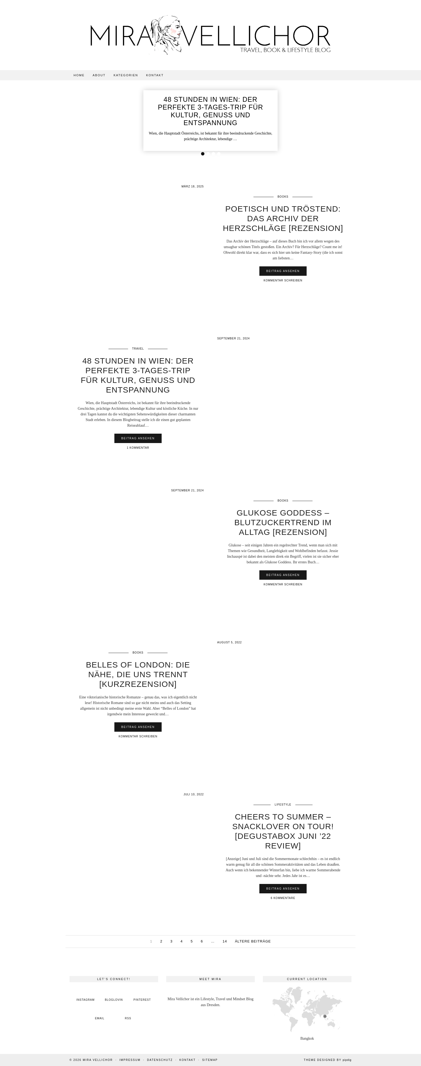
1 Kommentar (138, 447)
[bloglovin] (114, 995)
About (99, 75)
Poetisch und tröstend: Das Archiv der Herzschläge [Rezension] (283, 218)
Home (79, 75)
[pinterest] (142, 995)
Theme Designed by (327, 1059)
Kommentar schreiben (283, 280)
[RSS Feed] (128, 1014)
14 (225, 941)
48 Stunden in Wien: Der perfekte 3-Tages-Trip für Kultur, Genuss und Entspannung (210, 111)
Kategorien (126, 75)
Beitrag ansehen (283, 271)
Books (283, 196)
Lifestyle (283, 804)
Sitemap (210, 1059)
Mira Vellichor (98, 1059)
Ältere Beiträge (253, 941)
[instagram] (85, 995)
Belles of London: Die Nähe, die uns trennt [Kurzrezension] (138, 674)
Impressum (130, 1059)
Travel (138, 348)
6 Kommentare (283, 898)
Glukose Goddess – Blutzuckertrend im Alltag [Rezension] (283, 522)
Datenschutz (160, 1059)
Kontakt (155, 75)
